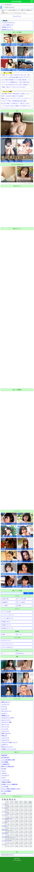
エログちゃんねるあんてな (7, 647)
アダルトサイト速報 (6, 722)
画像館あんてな (5, 715)
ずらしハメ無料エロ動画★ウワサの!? (10, 788)
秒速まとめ (4, 735)
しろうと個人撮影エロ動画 (8, 759)
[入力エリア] (12, 593)
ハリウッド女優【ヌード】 (8, 24)
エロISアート (4, 744)
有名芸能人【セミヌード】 (8, 29)
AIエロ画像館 (4, 762)
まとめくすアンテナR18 (7, 717)
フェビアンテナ (5, 704)
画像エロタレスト (5, 702)
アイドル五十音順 (22, 598)
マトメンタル (4, 728)
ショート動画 (4, 605)
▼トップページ (17, 16)
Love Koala (18, 860)
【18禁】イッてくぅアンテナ (8, 749)
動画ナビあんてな (5, 733)
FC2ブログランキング (6, 640)
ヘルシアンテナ (5, 737)
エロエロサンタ (5, 740)
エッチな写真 (4, 786)
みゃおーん (4, 713)
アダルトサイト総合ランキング (9, 742)
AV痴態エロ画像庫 (6, 782)
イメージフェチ (5, 779)
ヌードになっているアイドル (8, 22)
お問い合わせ (21, 653)
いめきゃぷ (4, 773)
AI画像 (19, 605)
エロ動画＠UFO (5, 764)
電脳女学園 (4, 755)
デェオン (3, 770)
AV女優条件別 (4, 602)
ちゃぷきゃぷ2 (5, 775)
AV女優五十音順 (5, 598)
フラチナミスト (5, 731)
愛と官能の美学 (5, 757)
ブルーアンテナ (5, 726)
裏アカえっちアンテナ (7, 746)
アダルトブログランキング (7, 643)
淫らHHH (3, 768)
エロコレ (3, 777)
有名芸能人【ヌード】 (7, 27)
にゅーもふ (4, 706)
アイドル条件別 (21, 602)
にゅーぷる (4, 708)
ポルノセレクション (6, 711)
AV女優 (3, 634)
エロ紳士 (3, 793)
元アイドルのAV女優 (5, 611)
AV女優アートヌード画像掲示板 (9, 784)
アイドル (20, 634)
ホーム (2, 653)
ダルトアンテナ (5, 724)
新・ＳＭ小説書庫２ (6, 791)
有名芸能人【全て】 (5, 621)
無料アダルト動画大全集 (7, 766)
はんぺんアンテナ (5, 720)
